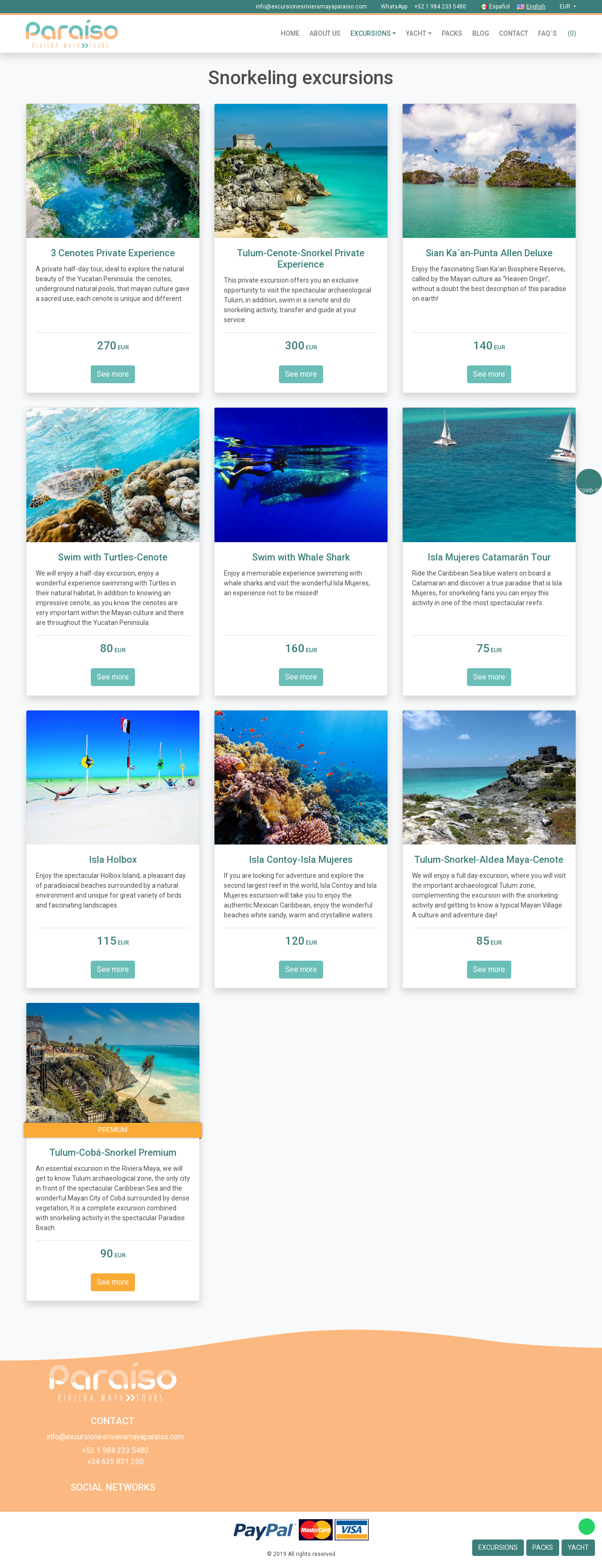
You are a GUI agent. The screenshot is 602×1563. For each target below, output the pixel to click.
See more (113, 374)
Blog (480, 33)
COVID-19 (589, 490)
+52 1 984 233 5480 (440, 6)
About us (325, 33)
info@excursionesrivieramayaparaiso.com (311, 6)
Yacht (416, 33)
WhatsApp (394, 6)
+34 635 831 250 (115, 1461)
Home (290, 33)
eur (566, 6)
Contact (513, 33)
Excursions (370, 33)
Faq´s (547, 33)
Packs (452, 33)
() (572, 33)
